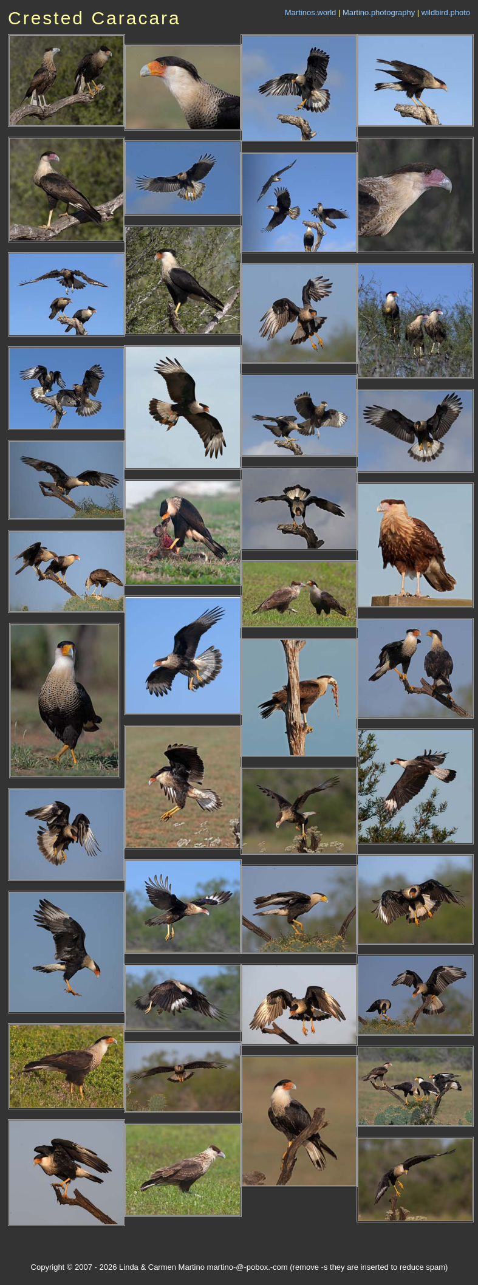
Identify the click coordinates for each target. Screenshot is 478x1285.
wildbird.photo (446, 12)
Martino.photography (379, 12)
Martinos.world (310, 12)
